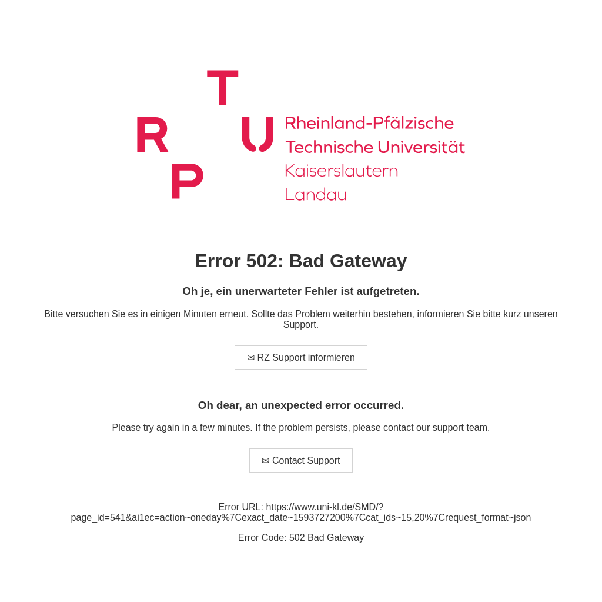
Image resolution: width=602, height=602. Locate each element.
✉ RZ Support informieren (301, 357)
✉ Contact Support (301, 460)
